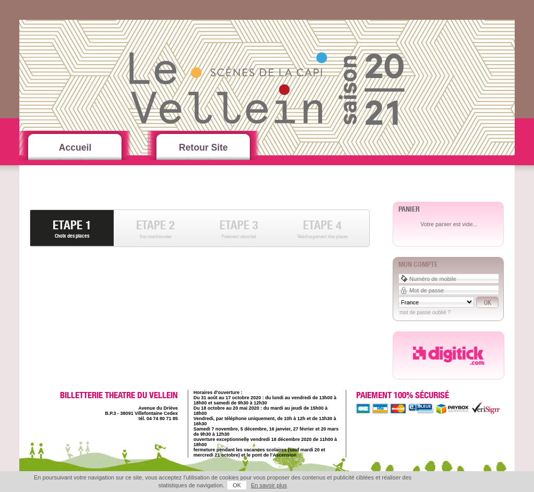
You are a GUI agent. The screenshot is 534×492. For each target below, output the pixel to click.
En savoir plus (269, 485)
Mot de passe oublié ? (425, 312)
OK (237, 485)
